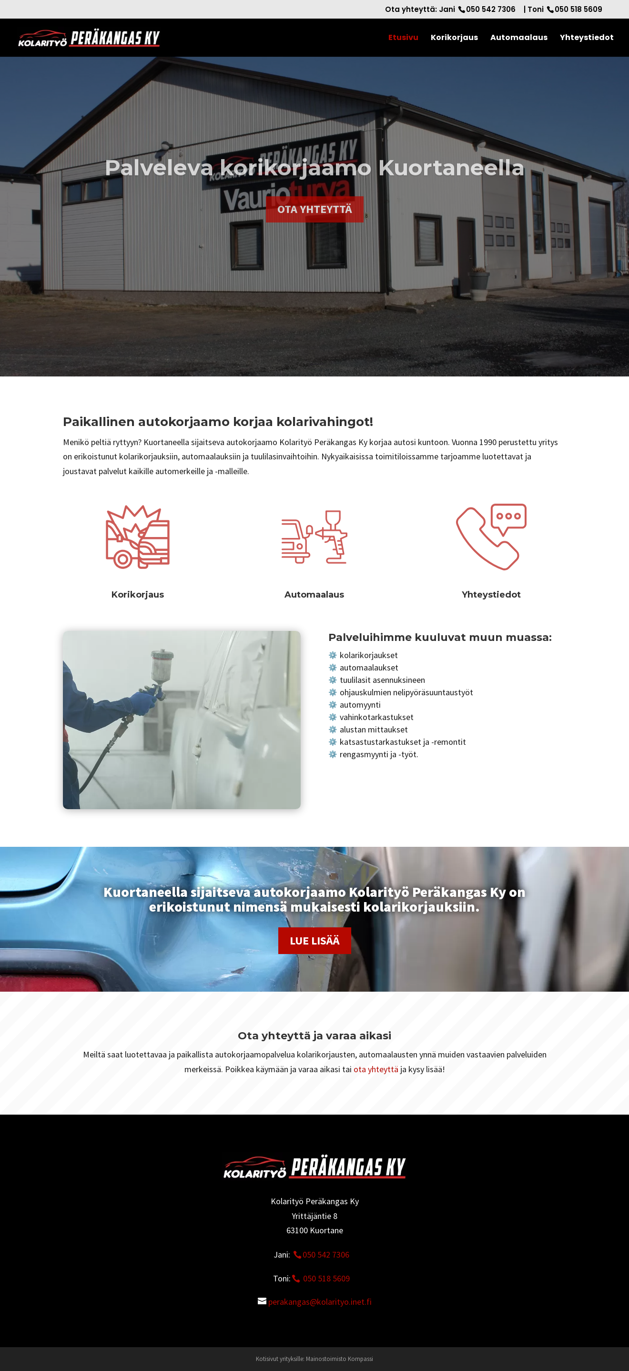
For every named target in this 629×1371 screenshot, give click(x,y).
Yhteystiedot (587, 38)
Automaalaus (519, 38)
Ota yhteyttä (314, 228)
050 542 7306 (491, 9)
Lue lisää (315, 940)
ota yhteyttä (376, 1069)
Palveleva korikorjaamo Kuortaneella (314, 187)
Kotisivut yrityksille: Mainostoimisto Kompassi (314, 1359)
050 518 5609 (578, 9)
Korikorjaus (454, 38)
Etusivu (403, 38)
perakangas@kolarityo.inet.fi (320, 1301)
